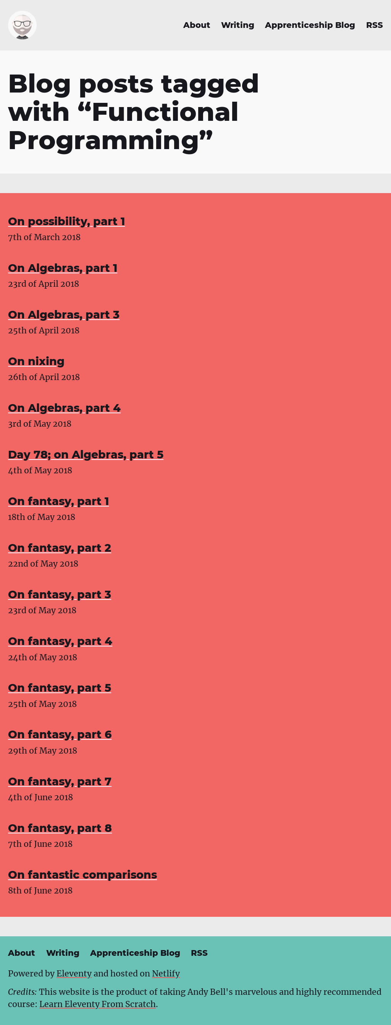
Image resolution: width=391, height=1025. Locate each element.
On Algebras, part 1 (62, 268)
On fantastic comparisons (82, 874)
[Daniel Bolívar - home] (22, 25)
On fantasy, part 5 (59, 687)
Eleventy (74, 973)
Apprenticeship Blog (310, 25)
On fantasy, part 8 (60, 828)
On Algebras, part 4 (64, 407)
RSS (374, 25)
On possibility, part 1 (66, 221)
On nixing (36, 361)
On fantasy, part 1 (58, 501)
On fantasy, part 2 (59, 547)
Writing (237, 25)
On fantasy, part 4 (60, 641)
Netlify (166, 973)
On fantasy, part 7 (59, 781)
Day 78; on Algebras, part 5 (85, 454)
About (196, 25)
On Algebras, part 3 (64, 314)
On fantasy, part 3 (59, 594)
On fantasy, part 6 (59, 734)
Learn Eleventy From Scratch (97, 1004)
